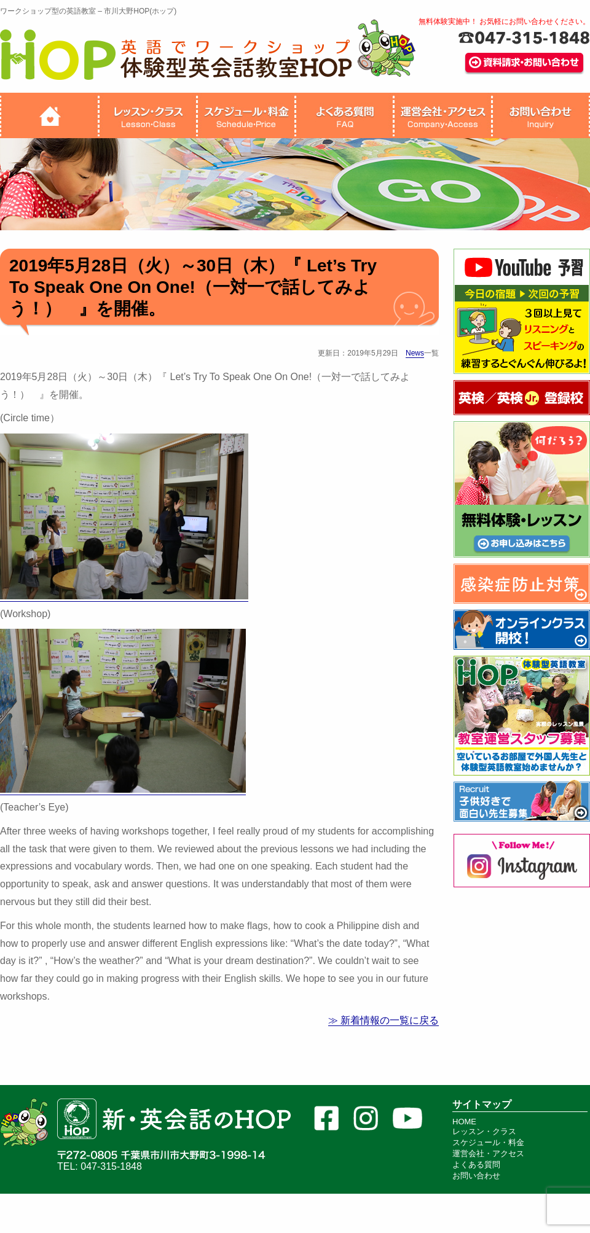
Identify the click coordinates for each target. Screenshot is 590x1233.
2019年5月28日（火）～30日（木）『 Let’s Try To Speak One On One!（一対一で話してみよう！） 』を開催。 (193, 287)
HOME (464, 1121)
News (415, 353)
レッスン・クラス (484, 1131)
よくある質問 (476, 1164)
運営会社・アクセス (488, 1153)
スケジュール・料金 (488, 1142)
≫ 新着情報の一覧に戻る (383, 1020)
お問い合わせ (476, 1175)
